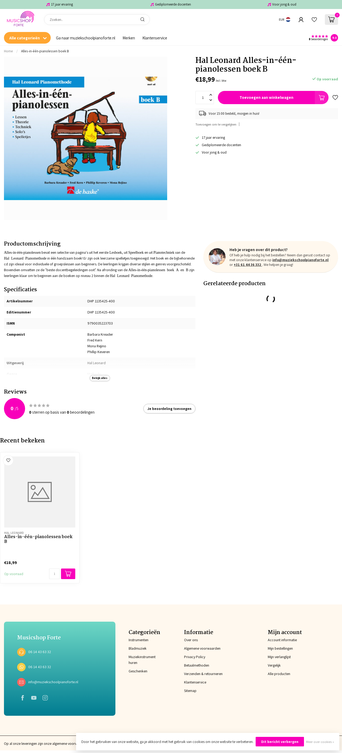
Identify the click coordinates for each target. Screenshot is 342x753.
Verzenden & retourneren (203, 673)
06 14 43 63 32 (39, 651)
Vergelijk (274, 665)
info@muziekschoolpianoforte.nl (300, 259)
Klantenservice (154, 37)
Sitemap (190, 690)
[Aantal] (54, 574)
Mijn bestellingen (280, 648)
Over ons (191, 639)
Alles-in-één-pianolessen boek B (45, 51)
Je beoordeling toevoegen (169, 408)
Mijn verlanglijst (279, 656)
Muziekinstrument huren (142, 659)
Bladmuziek (138, 648)
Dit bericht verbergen (279, 741)
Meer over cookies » (320, 742)
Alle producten (279, 673)
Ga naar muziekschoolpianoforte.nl (85, 37)
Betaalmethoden (196, 665)
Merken (129, 37)
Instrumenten (138, 639)
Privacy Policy (194, 656)
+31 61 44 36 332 (248, 264)
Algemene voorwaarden (202, 648)
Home (8, 51)
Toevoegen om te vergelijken (215, 124)
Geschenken (138, 671)
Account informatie (282, 639)
